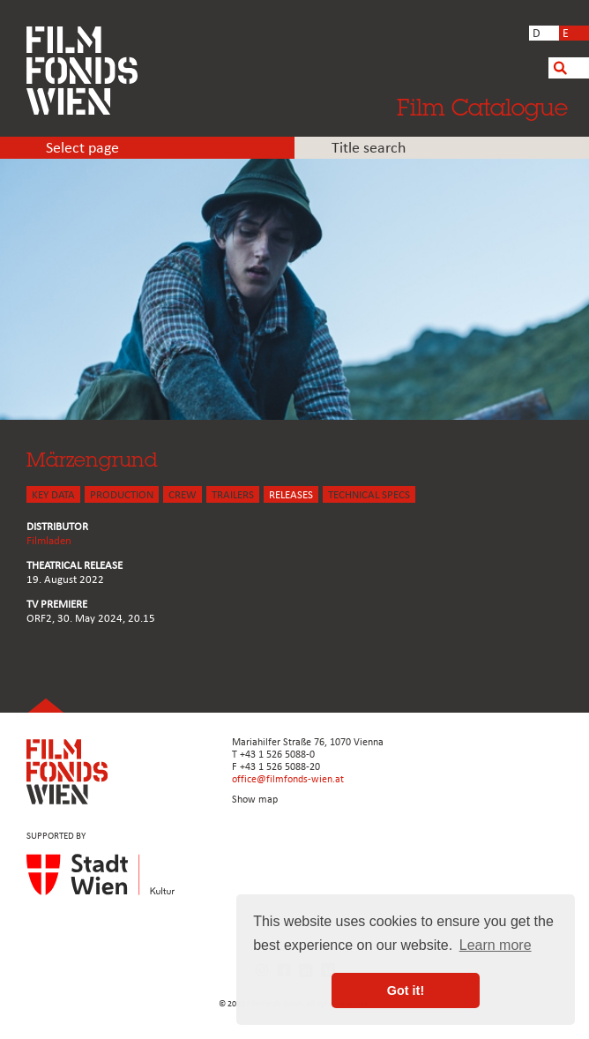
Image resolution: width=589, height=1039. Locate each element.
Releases (291, 495)
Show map (255, 800)
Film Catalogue (482, 107)
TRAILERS (233, 495)
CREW (182, 495)
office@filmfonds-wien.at (288, 779)
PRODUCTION (121, 495)
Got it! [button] (405, 990)
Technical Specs (369, 495)
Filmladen (48, 541)
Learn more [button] (495, 945)
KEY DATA (53, 495)
